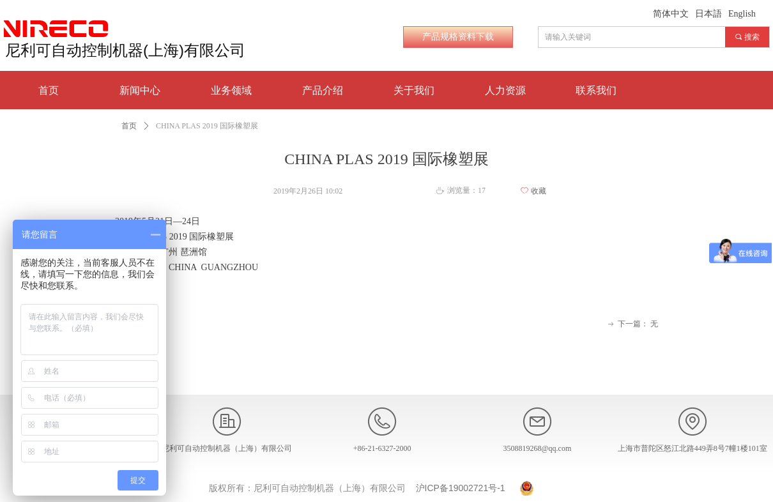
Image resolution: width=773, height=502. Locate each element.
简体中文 (671, 14)
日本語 (708, 14)
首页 (129, 125)
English (742, 14)
